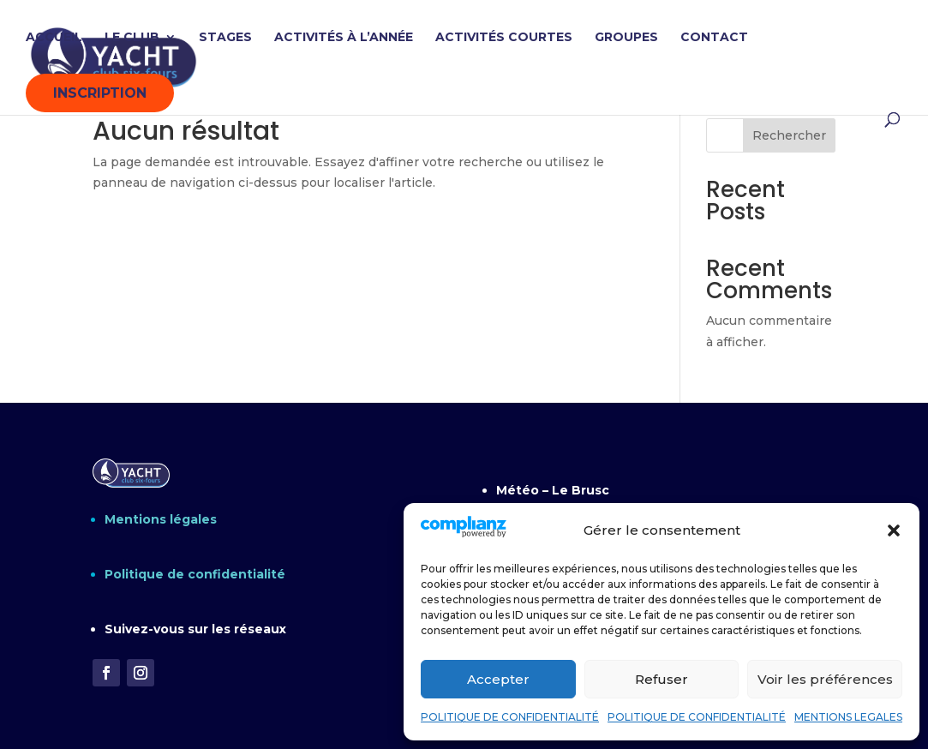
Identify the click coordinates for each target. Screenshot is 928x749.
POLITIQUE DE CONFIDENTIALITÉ (510, 716)
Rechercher (789, 135)
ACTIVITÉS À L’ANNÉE (343, 38)
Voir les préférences (825, 679)
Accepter (498, 679)
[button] (893, 530)
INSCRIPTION (100, 93)
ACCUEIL (54, 38)
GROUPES (626, 38)
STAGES (225, 38)
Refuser (661, 679)
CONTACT (714, 38)
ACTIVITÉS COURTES (503, 38)
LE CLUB (132, 38)
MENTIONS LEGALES (848, 716)
